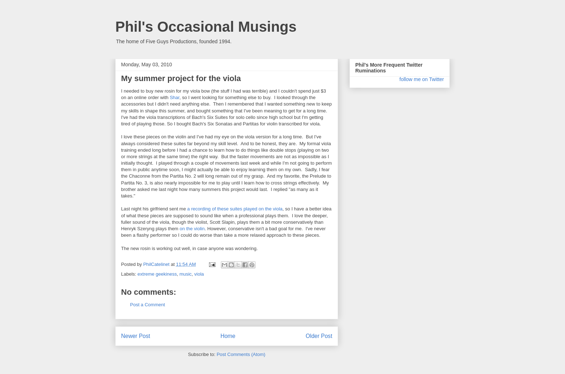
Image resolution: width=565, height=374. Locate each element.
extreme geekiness (157, 274)
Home (228, 336)
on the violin (192, 228)
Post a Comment (147, 304)
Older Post (319, 336)
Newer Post (135, 336)
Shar (174, 97)
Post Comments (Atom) (241, 354)
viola (199, 274)
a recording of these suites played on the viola (235, 209)
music (185, 274)
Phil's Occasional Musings (206, 27)
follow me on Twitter (422, 79)
